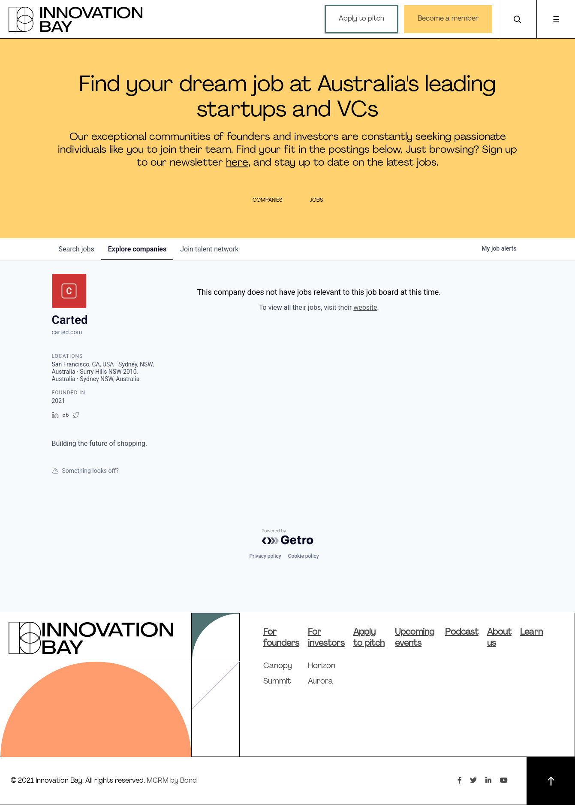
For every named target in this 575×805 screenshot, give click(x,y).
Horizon (321, 666)
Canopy (277, 666)
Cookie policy (303, 556)
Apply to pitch (361, 18)
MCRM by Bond (172, 781)
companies (137, 249)
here (237, 163)
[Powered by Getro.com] (287, 537)
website (365, 307)
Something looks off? (85, 470)
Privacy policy (265, 556)
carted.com (67, 332)
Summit (277, 682)
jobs (76, 249)
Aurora (320, 682)
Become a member (448, 18)
